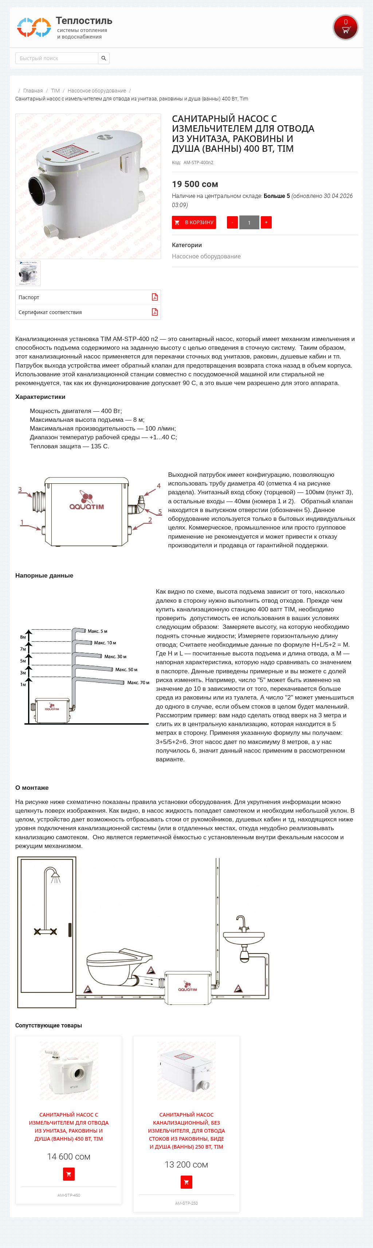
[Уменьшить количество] (232, 241)
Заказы (153, 57)
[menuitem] (28, 57)
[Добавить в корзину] (69, 1193)
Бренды (182, 57)
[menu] (186, 57)
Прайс (90, 57)
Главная (28, 57)
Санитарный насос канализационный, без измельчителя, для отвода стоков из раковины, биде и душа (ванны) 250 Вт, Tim (186, 1149)
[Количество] (249, 242)
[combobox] (56, 77)
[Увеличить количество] (266, 241)
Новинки (61, 57)
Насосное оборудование (97, 110)
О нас (208, 57)
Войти (348, 57)
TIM (55, 110)
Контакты (120, 57)
